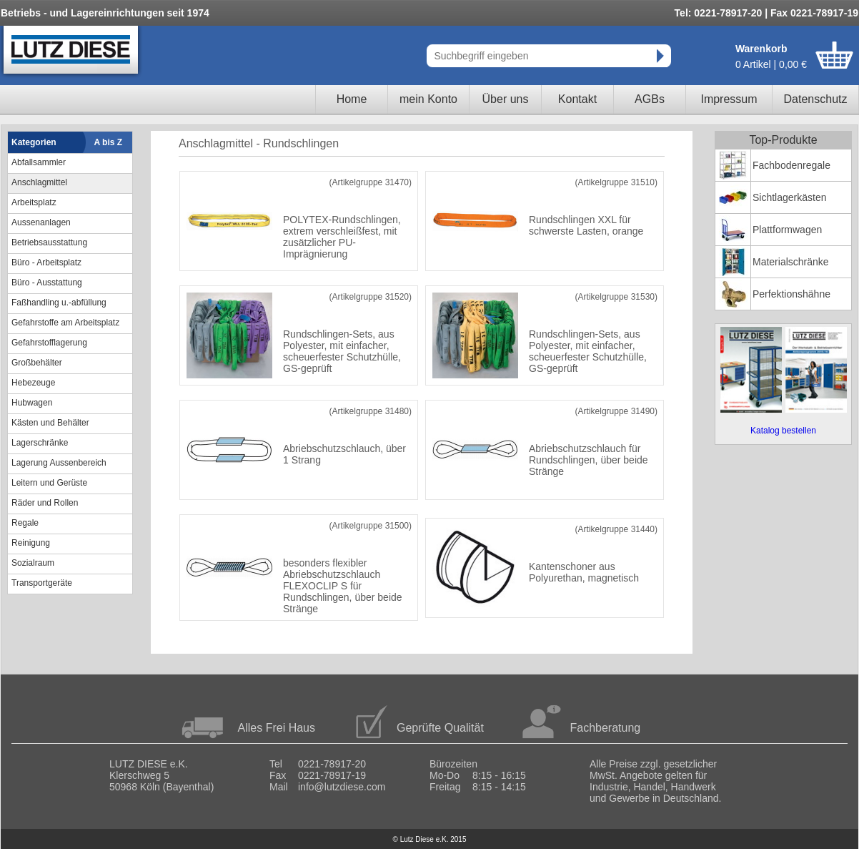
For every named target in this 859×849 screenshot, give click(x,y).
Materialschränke (791, 262)
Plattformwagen (787, 229)
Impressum (728, 99)
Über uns (505, 99)
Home (352, 99)
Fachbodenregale (791, 165)
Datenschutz (816, 99)
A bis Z (108, 142)
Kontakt (577, 99)
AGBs (650, 99)
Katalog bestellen (783, 431)
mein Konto (428, 99)
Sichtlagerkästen (790, 197)
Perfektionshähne (791, 294)
